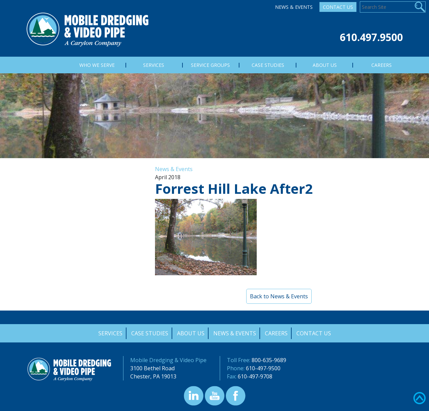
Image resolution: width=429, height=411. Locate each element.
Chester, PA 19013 (153, 376)
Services (110, 333)
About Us (190, 333)
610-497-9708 (255, 376)
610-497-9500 (263, 368)
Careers (276, 333)
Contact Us (338, 7)
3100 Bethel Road (152, 368)
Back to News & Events (279, 296)
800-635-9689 (269, 360)
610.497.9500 (371, 37)
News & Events (294, 7)
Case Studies (149, 333)
